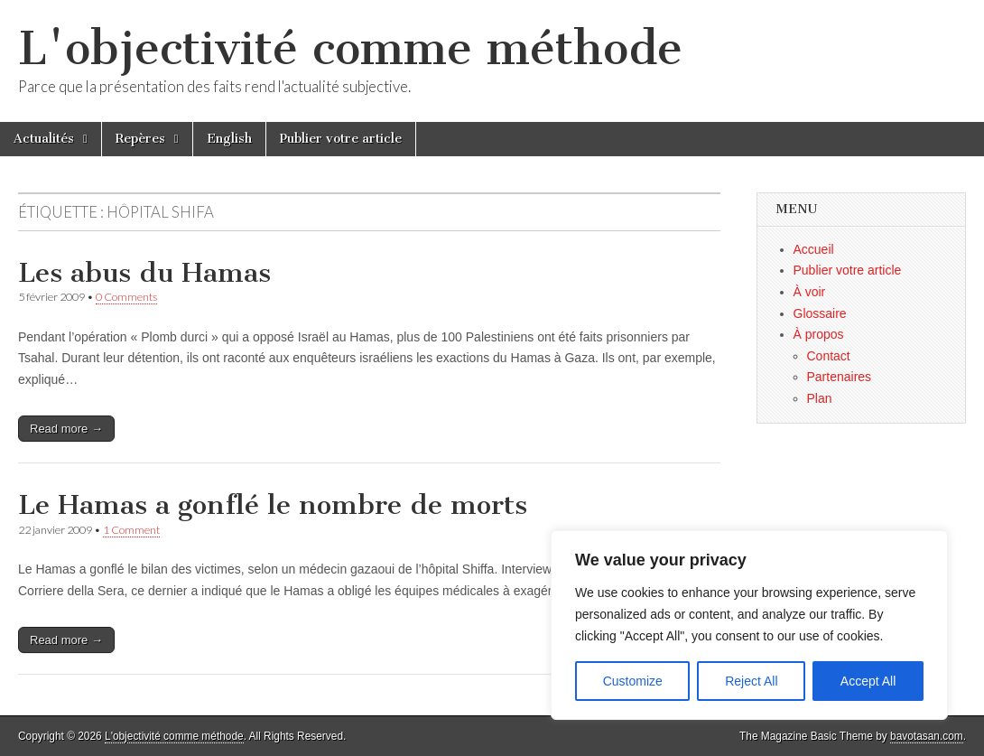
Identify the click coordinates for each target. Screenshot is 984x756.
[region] (749, 625)
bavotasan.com (926, 736)
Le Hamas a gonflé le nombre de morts (272, 505)
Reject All (751, 681)
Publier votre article (341, 138)
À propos (819, 334)
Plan (819, 398)
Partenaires (839, 376)
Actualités (44, 138)
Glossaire (820, 313)
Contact (828, 356)
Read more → (66, 428)
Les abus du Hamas (144, 273)
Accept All (868, 681)
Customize (633, 681)
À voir (810, 292)
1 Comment (131, 530)
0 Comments (126, 296)
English (229, 138)
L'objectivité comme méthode (350, 48)
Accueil (814, 249)
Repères (140, 138)
